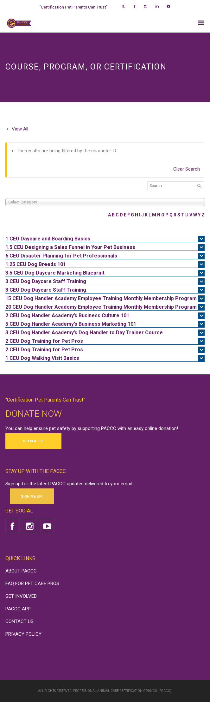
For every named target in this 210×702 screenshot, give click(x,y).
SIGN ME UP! (32, 496)
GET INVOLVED (21, 596)
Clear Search (186, 169)
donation (167, 428)
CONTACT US (19, 621)
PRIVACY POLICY (23, 634)
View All (20, 129)
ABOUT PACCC (21, 571)
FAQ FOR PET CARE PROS (32, 583)
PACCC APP (18, 609)
